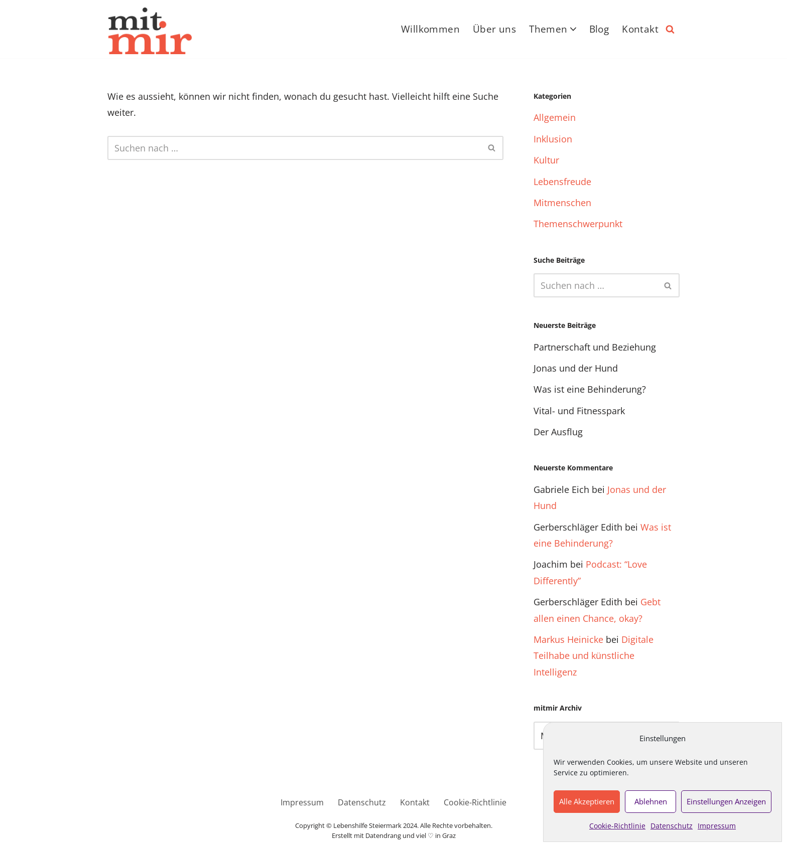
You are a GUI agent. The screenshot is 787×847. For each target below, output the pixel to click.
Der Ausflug (558, 432)
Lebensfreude (562, 182)
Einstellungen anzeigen (726, 801)
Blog (599, 29)
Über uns (494, 29)
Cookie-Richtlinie (617, 825)
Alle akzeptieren (586, 801)
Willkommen (430, 29)
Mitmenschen (562, 203)
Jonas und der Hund (576, 368)
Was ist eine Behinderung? (590, 389)
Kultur (546, 160)
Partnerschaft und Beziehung (595, 347)
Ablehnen (650, 801)
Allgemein (555, 117)
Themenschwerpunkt (578, 224)
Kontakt (640, 29)
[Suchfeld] (670, 29)
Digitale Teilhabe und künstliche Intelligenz (593, 655)
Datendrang (383, 835)
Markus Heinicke (568, 639)
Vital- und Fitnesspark (579, 411)
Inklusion (553, 139)
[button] (573, 29)
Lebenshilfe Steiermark (367, 825)
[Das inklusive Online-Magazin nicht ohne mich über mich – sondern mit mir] (150, 31)
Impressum (717, 825)
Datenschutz (671, 825)
